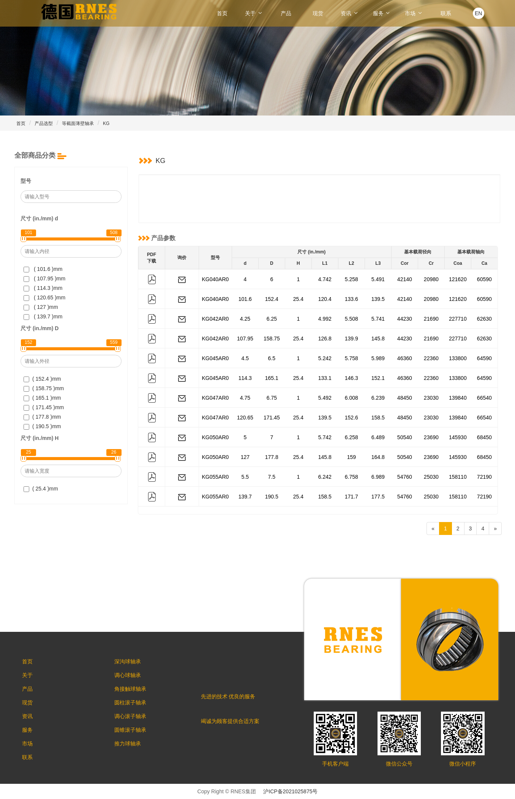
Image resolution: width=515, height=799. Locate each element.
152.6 (351, 418)
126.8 (325, 338)
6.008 (351, 398)
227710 (458, 319)
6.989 (378, 477)
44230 (404, 319)
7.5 (271, 477)
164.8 (378, 457)
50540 (404, 437)
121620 (458, 279)
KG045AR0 (215, 358)
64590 (484, 358)
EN (478, 13)
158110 (458, 477)
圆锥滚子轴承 (134, 738)
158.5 (378, 418)
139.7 (245, 497)
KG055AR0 (215, 477)
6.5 (271, 358)
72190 (484, 477)
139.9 (351, 338)
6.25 (272, 319)
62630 (484, 319)
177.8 (271, 457)
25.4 (298, 299)
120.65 (245, 418)
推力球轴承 (131, 753)
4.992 (325, 319)
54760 (404, 477)
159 (351, 457)
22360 (431, 358)
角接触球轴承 (134, 693)
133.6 (351, 299)
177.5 (378, 497)
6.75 (272, 398)
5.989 (378, 358)
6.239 (378, 398)
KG (106, 123)
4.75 (245, 398)
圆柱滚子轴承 (134, 708)
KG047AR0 (215, 398)
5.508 (351, 319)
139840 (458, 398)
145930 (458, 437)
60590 (484, 279)
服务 (382, 13)
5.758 (351, 358)
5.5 (245, 477)
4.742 (325, 279)
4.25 (245, 319)
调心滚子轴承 (134, 723)
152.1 (378, 378)
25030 (431, 477)
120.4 (325, 299)
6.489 (378, 437)
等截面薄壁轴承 (78, 123)
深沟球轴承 (131, 662)
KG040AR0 (215, 279)
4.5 (245, 358)
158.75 (272, 338)
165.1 (271, 378)
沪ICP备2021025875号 (290, 791)
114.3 (245, 378)
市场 (414, 13)
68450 (484, 437)
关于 (254, 13)
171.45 (272, 418)
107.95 (245, 338)
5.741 (378, 319)
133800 (458, 358)
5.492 (325, 398)
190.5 (271, 497)
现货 (318, 13)
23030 (431, 398)
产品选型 (44, 123)
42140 (404, 279)
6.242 (325, 477)
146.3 (351, 378)
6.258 (351, 437)
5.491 (378, 279)
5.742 (325, 437)
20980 (431, 279)
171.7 (351, 497)
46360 (404, 358)
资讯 (350, 13)
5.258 (351, 279)
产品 (286, 13)
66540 (484, 398)
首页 (222, 13)
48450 (404, 398)
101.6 (245, 299)
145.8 (378, 338)
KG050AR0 (215, 437)
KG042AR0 (215, 319)
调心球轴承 (131, 677)
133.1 (325, 378)
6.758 (351, 477)
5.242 (325, 358)
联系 (446, 13)
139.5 (378, 299)
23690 (431, 437)
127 (245, 457)
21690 (431, 319)
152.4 (271, 299)
